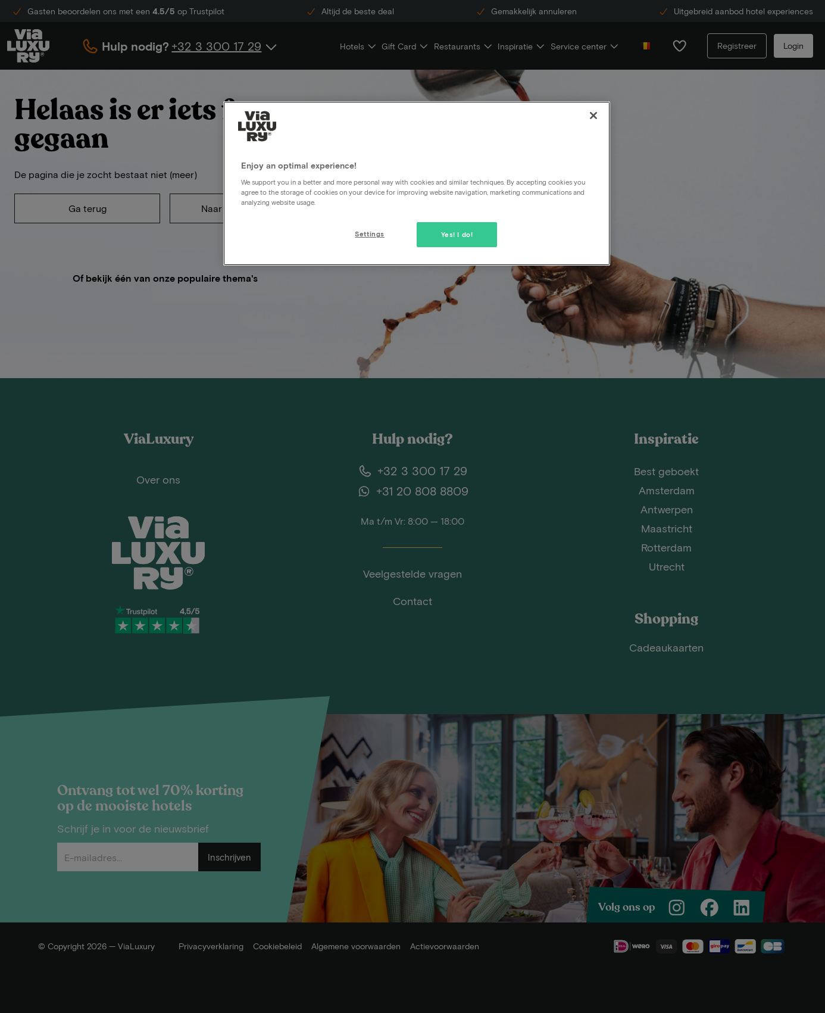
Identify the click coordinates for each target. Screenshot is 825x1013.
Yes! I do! (457, 234)
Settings (370, 234)
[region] (416, 183)
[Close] (593, 115)
